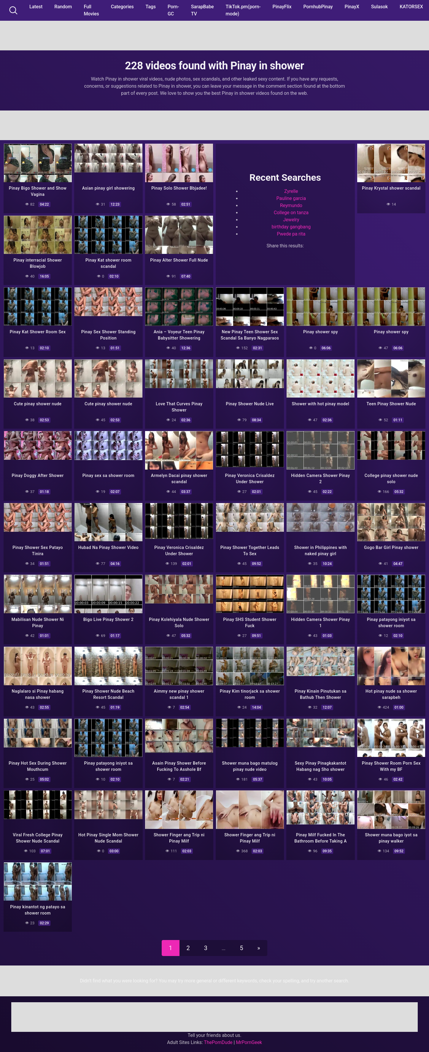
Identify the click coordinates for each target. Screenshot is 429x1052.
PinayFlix (282, 6)
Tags (151, 6)
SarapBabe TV (202, 10)
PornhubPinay (318, 6)
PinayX (352, 6)
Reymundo (291, 205)
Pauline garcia (291, 198)
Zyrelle (291, 191)
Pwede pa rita (291, 234)
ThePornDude (218, 1041)
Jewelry (291, 219)
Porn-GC (173, 10)
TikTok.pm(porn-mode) (243, 10)
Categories (122, 6)
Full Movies (91, 10)
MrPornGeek (249, 1041)
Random (63, 6)
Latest (35, 6)
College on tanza (291, 212)
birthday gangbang (291, 227)
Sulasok (379, 6)
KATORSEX (411, 6)
